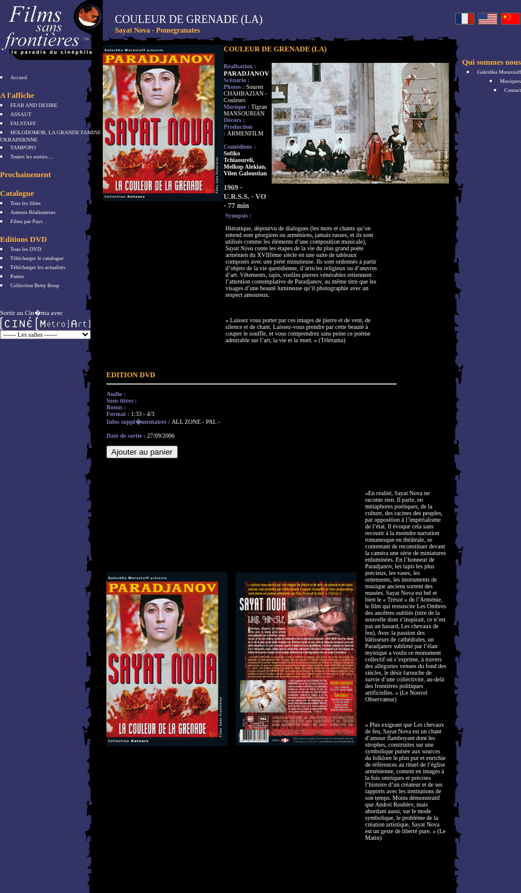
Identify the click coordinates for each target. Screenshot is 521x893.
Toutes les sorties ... (31, 157)
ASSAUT (20, 114)
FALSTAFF (23, 123)
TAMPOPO (23, 148)
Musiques (510, 81)
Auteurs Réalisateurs (33, 212)
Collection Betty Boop (34, 285)
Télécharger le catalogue (36, 258)
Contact (512, 90)
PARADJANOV (247, 73)
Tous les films (25, 203)
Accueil (18, 77)
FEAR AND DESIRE (33, 105)
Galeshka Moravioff (499, 72)
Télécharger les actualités (37, 267)
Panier (17, 276)
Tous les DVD (25, 249)
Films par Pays (26, 221)
